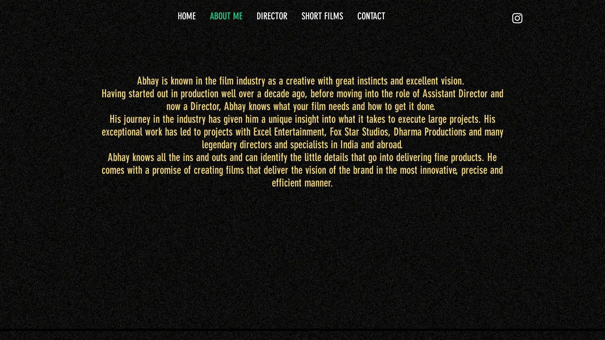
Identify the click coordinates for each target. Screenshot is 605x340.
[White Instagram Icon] (517, 18)
